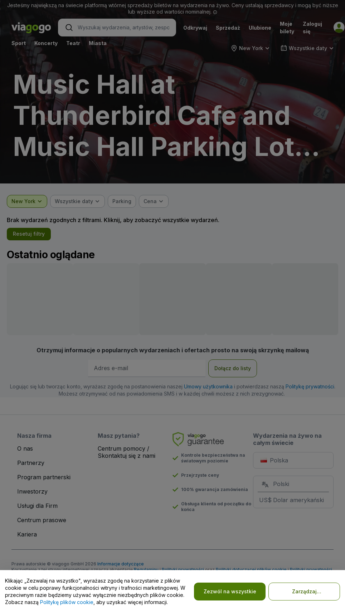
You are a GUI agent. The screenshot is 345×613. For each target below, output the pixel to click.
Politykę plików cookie (66, 602)
